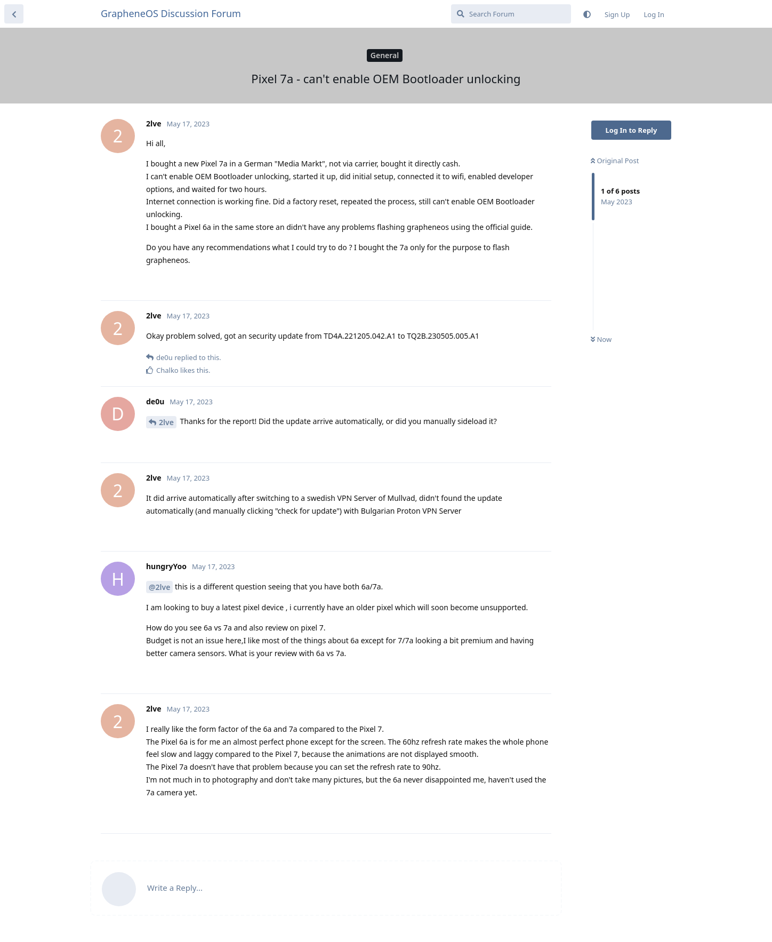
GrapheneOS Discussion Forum (171, 13)
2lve (166, 422)
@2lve (159, 587)
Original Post (615, 160)
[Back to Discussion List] (13, 13)
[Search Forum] (511, 13)
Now (601, 339)
